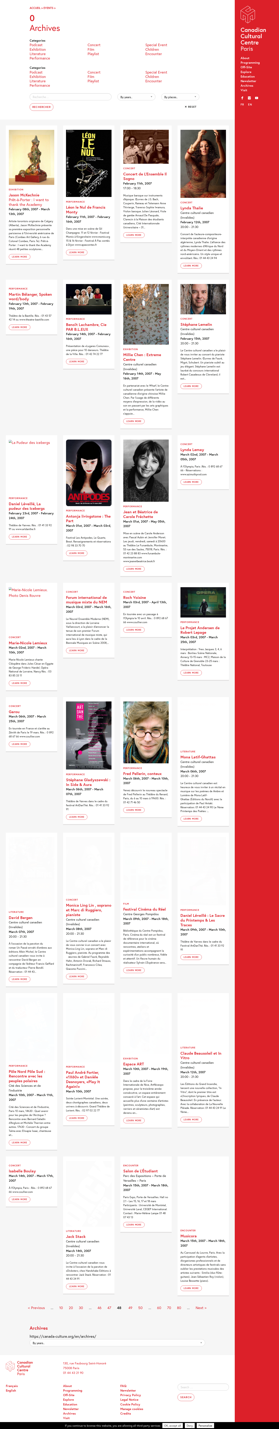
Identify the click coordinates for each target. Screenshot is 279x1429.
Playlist (93, 53)
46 (99, 1307)
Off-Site (246, 67)
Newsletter (248, 81)
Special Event (156, 44)
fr (242, 104)
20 (71, 1307)
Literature (38, 53)
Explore (246, 72)
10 (61, 1307)
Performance (40, 58)
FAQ (123, 1386)
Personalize (205, 1425)
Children (152, 49)
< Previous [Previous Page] (36, 1307)
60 (159, 1307)
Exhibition (38, 49)
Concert (94, 44)
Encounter (153, 53)
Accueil (35, 8)
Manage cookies (131, 1409)
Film (91, 49)
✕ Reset (191, 106)
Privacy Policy (130, 1395)
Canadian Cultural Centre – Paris (254, 29)
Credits (125, 1413)
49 (130, 1307)
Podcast (36, 44)
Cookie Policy (130, 1404)
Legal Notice (129, 1399)
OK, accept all (172, 1425)
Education (248, 76)
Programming (250, 62)
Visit (244, 90)
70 (169, 1307)
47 (109, 1307)
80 (179, 1307)
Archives (247, 85)
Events (48, 8)
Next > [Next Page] (201, 1307)
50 (140, 1307)
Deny (190, 1425)
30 (81, 1307)
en (250, 104)
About (245, 58)
